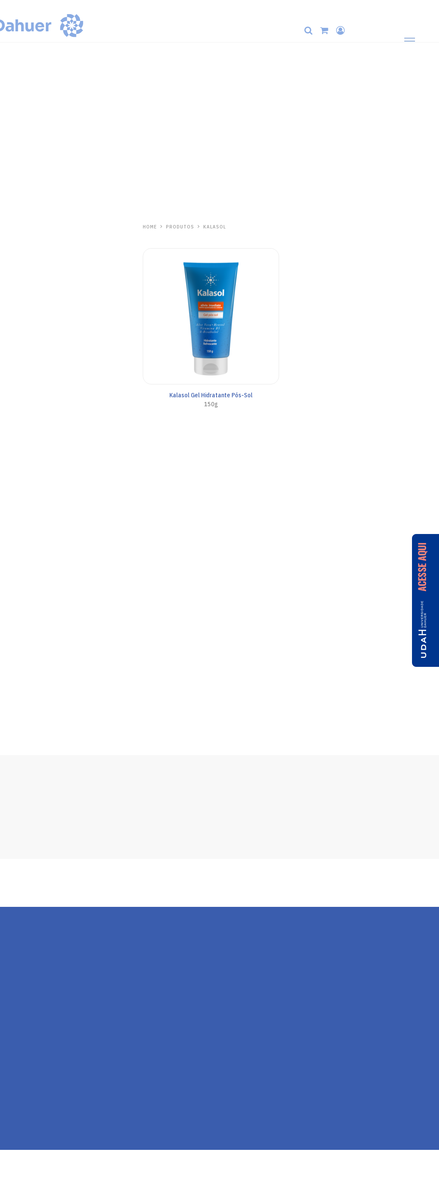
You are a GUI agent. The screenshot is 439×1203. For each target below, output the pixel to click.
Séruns (19, 298)
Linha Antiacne (29, 287)
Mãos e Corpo (26, 253)
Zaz (17, 647)
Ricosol (25, 693)
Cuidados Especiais (33, 479)
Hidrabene (29, 227)
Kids (16, 434)
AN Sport (21, 446)
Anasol (23, 352)
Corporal (20, 423)
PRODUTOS (180, 227)
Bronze (19, 468)
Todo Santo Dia (29, 367)
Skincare (21, 242)
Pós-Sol (20, 491)
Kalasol (25, 555)
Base (17, 401)
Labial (18, 309)
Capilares (22, 264)
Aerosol (20, 457)
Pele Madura (25, 276)
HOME (150, 227)
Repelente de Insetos (37, 661)
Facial (17, 389)
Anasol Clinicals (29, 378)
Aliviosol (28, 601)
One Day (24, 522)
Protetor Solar (28, 321)
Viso (16, 412)
